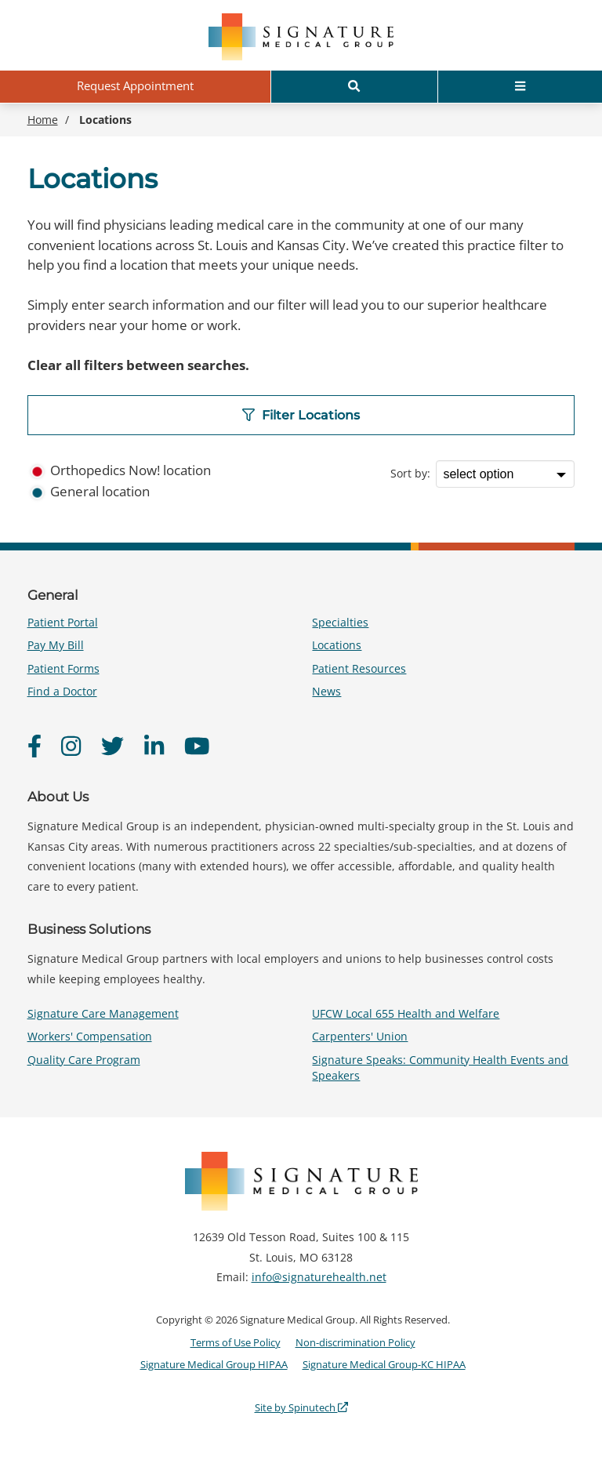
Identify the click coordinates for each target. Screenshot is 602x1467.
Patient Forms (63, 668)
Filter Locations (301, 415)
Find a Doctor (62, 691)
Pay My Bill (55, 644)
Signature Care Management (103, 1013)
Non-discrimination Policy (355, 1342)
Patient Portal (62, 622)
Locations (336, 644)
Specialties (340, 622)
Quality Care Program (83, 1059)
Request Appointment (135, 85)
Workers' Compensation (89, 1036)
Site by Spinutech (301, 1407)
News (326, 691)
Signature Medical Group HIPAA (214, 1364)
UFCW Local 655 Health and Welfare (405, 1013)
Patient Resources (359, 668)
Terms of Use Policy (235, 1342)
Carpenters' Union (360, 1036)
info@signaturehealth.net (319, 1276)
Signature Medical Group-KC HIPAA (384, 1364)
